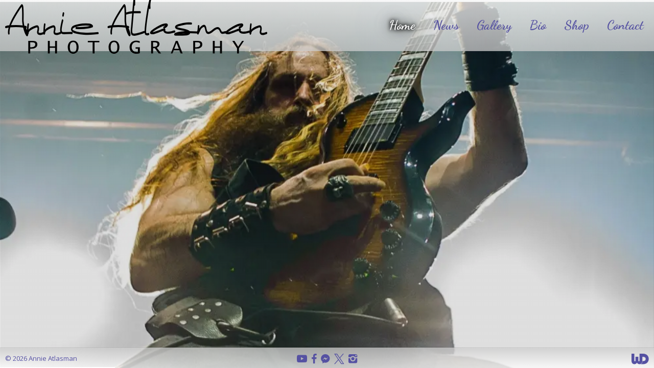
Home (402, 25)
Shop (576, 25)
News (446, 25)
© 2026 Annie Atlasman (41, 358)
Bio (537, 25)
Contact (625, 25)
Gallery (494, 25)
